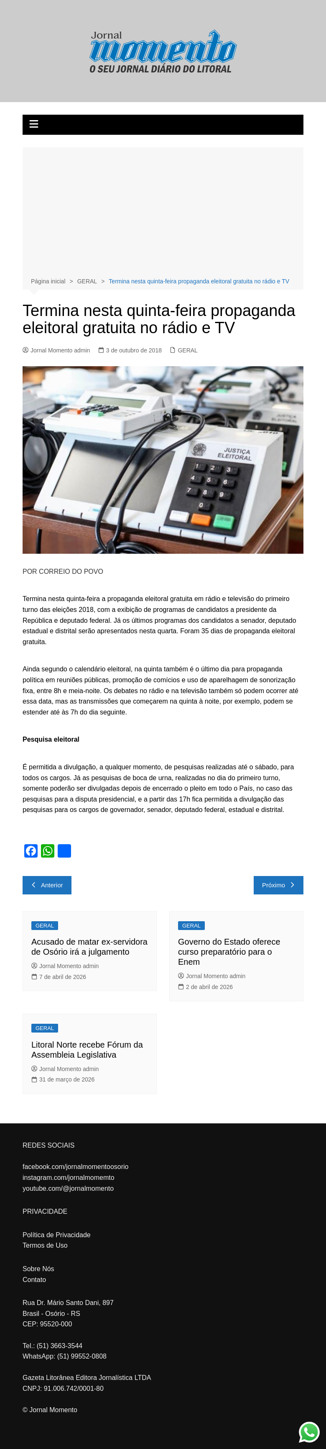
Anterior (47, 885)
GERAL (187, 350)
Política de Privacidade (57, 1234)
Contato (34, 1279)
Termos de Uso (45, 1245)
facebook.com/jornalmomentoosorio (75, 1166)
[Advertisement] (163, 213)
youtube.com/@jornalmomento (68, 1188)
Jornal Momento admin (56, 350)
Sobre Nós (38, 1268)
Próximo (278, 885)
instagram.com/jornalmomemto (69, 1177)
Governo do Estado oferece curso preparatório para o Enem (229, 951)
